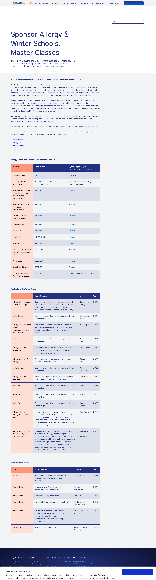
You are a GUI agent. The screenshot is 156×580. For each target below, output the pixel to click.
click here (94, 127)
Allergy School (18, 143)
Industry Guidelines (114, 3)
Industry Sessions (69, 3)
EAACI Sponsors (98, 3)
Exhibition (55, 3)
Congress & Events (41, 3)
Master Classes (19, 146)
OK (138, 560)
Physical (72, 190)
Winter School (18, 140)
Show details (11, 575)
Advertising (84, 3)
